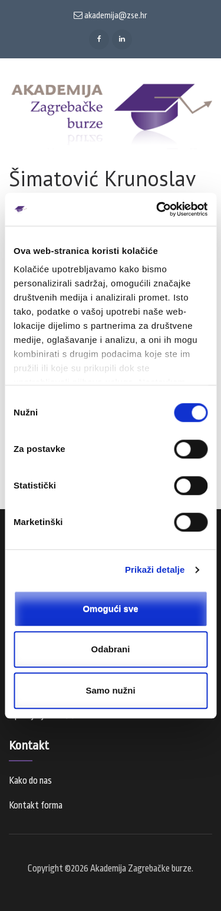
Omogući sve (110, 608)
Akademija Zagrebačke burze (141, 868)
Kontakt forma (35, 805)
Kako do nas (30, 780)
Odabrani (110, 649)
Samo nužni (110, 690)
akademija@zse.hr (110, 15)
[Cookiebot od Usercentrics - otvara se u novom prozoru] (157, 209)
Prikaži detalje (155, 570)
